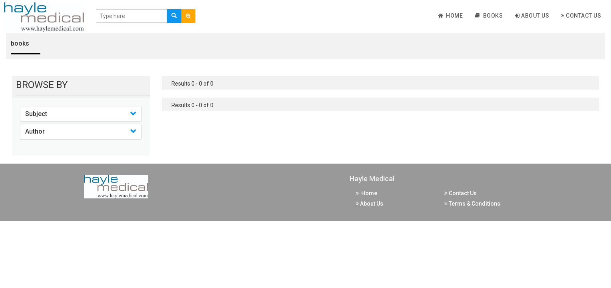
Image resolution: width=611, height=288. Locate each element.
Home (450, 15)
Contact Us (581, 15)
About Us (532, 15)
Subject (36, 114)
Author (35, 131)
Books (489, 15)
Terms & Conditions (472, 203)
